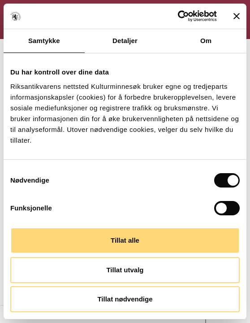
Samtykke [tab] (44, 40)
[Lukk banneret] (236, 16)
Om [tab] (205, 40)
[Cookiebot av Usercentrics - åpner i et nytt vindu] (177, 16)
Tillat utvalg (124, 270)
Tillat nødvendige (124, 299)
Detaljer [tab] (125, 40)
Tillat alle (125, 240)
